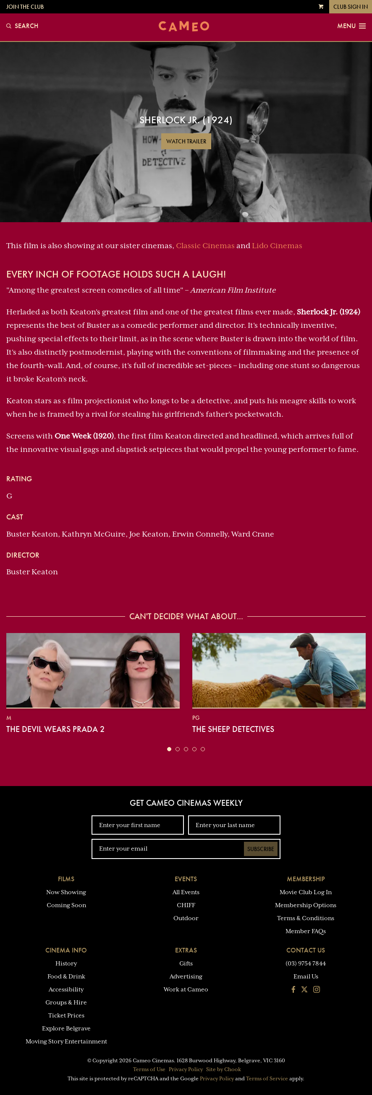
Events (186, 878)
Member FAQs (306, 931)
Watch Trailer (186, 141)
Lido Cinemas (277, 245)
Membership (306, 878)
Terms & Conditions (305, 918)
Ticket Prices (66, 1015)
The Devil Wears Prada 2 (55, 729)
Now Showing (66, 892)
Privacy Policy (186, 1069)
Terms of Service (267, 1079)
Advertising (186, 976)
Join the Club (25, 6)
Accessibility (66, 989)
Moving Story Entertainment (66, 1041)
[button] (169, 749)
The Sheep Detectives (233, 729)
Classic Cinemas (205, 245)
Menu (351, 26)
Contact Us (305, 950)
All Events (186, 892)
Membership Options (305, 905)
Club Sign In (350, 6)
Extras (186, 950)
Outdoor (186, 918)
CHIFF (186, 905)
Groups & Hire (66, 1002)
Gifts (186, 963)
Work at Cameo (186, 989)
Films (66, 878)
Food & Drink (66, 976)
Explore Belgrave (66, 1028)
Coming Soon (66, 905)
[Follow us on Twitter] (304, 990)
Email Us (305, 976)
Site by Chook (223, 1069)
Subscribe (260, 849)
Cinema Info (66, 950)
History (66, 963)
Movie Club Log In (306, 892)
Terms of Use (149, 1069)
